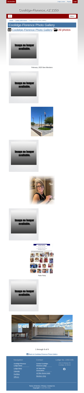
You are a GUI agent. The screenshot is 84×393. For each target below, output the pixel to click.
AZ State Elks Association (40, 369)
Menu (72, 16)
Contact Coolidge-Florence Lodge (42, 364)
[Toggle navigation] (10, 16)
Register (69, 1)
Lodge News (18, 368)
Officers (16, 377)
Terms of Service (34, 386)
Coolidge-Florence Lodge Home (20, 364)
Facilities (17, 374)
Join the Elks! (11, 1)
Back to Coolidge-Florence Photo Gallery (42, 354)
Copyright (36, 388)
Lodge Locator (61, 1)
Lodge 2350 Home (21, 20)
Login (75, 1)
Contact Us (51, 386)
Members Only (41, 376)
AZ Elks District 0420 (43, 373)
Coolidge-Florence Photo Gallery (32, 29)
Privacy (43, 386)
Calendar (17, 371)
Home (11, 20)
